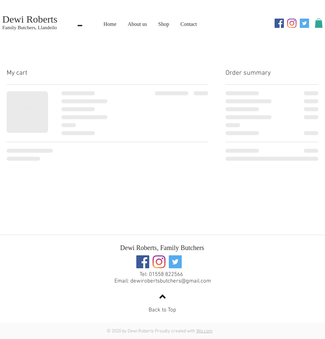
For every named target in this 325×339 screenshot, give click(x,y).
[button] (319, 23)
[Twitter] (304, 23)
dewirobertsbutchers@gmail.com (170, 281)
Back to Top (162, 310)
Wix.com (204, 331)
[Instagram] (291, 23)
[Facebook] (279, 23)
